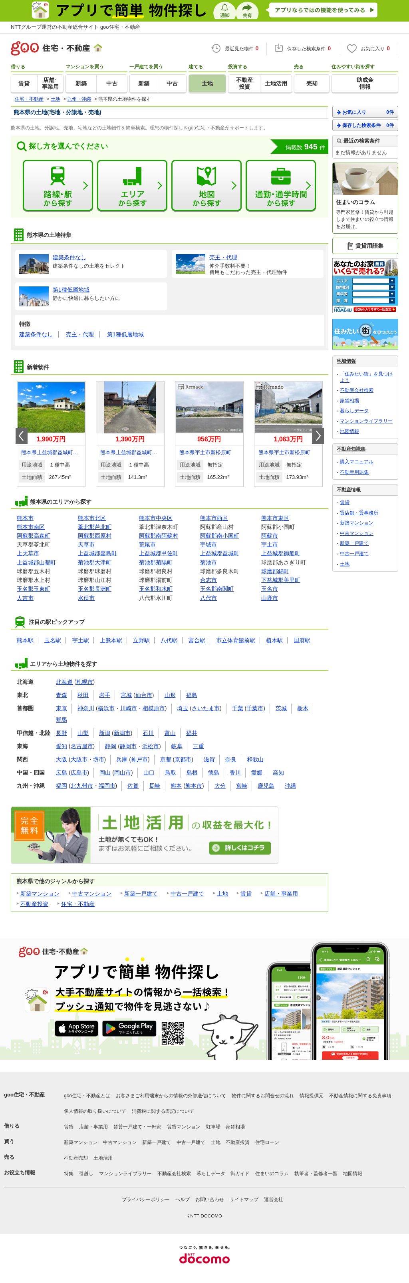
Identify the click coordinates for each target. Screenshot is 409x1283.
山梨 (83, 733)
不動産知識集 (351, 449)
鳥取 (170, 772)
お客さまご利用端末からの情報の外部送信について (171, 1095)
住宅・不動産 (78, 904)
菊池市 (208, 562)
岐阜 (177, 746)
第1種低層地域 (125, 334)
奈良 (230, 759)
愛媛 (256, 772)
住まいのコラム (272, 1173)
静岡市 (128, 746)
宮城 (126, 695)
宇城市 (208, 544)
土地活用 (103, 1158)
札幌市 (84, 682)
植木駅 (274, 640)
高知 (278, 772)
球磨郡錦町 (275, 571)
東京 (61, 708)
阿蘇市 (269, 535)
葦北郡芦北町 (94, 527)
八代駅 (169, 640)
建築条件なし (36, 334)
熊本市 (25, 518)
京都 (165, 759)
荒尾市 (147, 544)
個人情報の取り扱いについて (95, 1111)
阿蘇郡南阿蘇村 (158, 535)
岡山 (105, 772)
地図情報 (349, 431)
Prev (22, 436)
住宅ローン (267, 1142)
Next (318, 436)
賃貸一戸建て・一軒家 (137, 1127)
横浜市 (106, 708)
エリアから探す (132, 186)
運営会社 (273, 1199)
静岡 (110, 746)
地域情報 (346, 361)
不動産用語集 (354, 472)
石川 (148, 733)
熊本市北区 (92, 518)
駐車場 (213, 1127)
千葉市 (254, 708)
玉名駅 (52, 640)
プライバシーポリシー (146, 1199)
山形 (170, 695)
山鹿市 (269, 598)
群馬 (61, 720)
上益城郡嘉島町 (97, 553)
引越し (86, 1173)
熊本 (176, 786)
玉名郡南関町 (217, 589)
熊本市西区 (214, 518)
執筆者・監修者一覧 (316, 1173)
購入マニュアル (356, 462)
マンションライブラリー (366, 421)
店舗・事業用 (281, 893)
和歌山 (255, 759)
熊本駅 (25, 640)
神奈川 (85, 708)
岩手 (104, 695)
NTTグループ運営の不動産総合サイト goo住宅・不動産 (75, 27)
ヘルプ (182, 1199)
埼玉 (182, 708)
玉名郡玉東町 (33, 589)
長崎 (154, 786)
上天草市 (28, 553)
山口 (149, 772)
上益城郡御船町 (280, 553)
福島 (191, 695)
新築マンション (40, 893)
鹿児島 (266, 786)
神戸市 (139, 759)
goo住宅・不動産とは (87, 1095)
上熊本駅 (111, 640)
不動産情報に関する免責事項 (360, 1095)
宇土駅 (80, 640)
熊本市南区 (31, 527)
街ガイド (240, 1173)
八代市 (208, 598)
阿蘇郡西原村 (94, 535)
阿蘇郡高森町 (33, 535)
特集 (68, 1173)
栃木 (302, 708)
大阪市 (79, 759)
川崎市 (128, 708)
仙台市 (143, 695)
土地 (222, 893)
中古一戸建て (187, 893)
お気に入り (365, 112)
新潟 (104, 733)
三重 (198, 746)
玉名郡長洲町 (94, 589)
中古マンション (91, 893)
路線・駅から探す (58, 186)
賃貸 (246, 893)
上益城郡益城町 (219, 553)
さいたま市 (206, 708)
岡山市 (122, 772)
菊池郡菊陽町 (156, 562)
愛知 (61, 746)
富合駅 (197, 640)
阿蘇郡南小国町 (219, 535)
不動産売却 (76, 1158)
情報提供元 (312, 1095)
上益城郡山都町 (36, 562)
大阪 (61, 759)
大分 (220, 786)
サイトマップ (244, 1199)
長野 (61, 733)
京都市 (183, 759)
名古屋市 (82, 746)
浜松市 (150, 746)
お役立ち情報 (19, 1173)
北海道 (64, 682)
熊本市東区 (275, 518)
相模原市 (154, 708)
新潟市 (122, 733)
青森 (61, 695)
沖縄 (290, 786)
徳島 (213, 772)
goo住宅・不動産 (24, 1095)
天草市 (86, 544)
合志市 (208, 580)
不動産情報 (349, 490)
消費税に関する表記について (163, 1111)
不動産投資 (34, 904)
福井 (191, 733)
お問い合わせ (209, 1199)
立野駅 (141, 640)
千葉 (237, 708)
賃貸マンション (184, 1127)
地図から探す (206, 186)
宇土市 (269, 544)
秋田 (83, 695)
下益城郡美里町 (280, 580)
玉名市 (269, 589)
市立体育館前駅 (235, 640)
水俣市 (86, 598)
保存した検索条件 (365, 125)
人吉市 (25, 598)
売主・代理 (80, 334)
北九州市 (82, 786)
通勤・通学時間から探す (281, 186)
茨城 (281, 708)
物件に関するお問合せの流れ (263, 1095)
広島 (61, 772)
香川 (235, 772)
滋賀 (209, 759)
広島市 (79, 772)
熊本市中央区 (156, 518)
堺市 (98, 759)
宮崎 (241, 786)
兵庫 (121, 759)
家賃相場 (349, 400)
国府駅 (302, 640)
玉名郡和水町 (156, 589)
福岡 (61, 786)
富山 (170, 733)
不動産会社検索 (356, 390)
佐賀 (133, 786)
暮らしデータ (354, 410)
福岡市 (107, 786)
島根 (192, 772)
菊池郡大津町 (94, 562)
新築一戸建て (141, 893)
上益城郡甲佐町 (158, 553)
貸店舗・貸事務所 (359, 513)
